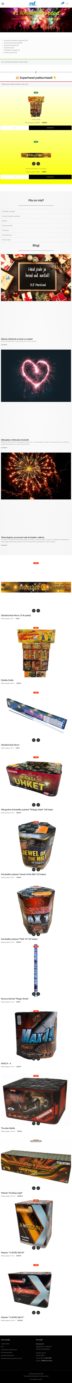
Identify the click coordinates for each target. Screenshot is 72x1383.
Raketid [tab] (4, 221)
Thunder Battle (8, 1128)
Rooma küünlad (10, 45)
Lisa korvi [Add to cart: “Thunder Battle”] (38, 1123)
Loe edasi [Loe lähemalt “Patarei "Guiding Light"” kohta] (38, 1188)
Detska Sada (36, 119)
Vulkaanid (8, 48)
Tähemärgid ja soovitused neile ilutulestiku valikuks (22, 537)
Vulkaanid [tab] (5, 230)
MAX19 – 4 (6, 1064)
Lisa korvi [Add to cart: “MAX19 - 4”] (38, 1058)
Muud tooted (9, 52)
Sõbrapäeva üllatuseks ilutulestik (15, 440)
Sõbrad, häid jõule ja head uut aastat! (16, 339)
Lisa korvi (50, 128)
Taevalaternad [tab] (7, 235)
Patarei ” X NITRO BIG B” (12, 1253)
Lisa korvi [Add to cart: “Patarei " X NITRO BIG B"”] (38, 1248)
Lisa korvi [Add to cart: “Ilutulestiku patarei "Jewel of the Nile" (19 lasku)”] (38, 869)
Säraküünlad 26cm (10, 745)
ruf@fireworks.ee (46, 1360)
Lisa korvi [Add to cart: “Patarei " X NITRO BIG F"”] (38, 1312)
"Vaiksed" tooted (10, 50)
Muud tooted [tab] (6, 240)
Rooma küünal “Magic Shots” (15, 999)
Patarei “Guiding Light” (11, 1193)
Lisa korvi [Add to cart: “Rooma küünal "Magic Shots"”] (38, 994)
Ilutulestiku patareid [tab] (8, 211)
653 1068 (48, 1358)
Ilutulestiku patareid (11, 43)
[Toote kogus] (14, 128)
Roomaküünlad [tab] (7, 225)
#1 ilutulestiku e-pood (36, 1379)
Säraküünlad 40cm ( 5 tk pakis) (36, 168)
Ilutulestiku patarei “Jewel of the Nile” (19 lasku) (23, 875)
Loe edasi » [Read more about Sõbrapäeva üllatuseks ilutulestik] (4, 447)
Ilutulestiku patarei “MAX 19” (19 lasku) (19, 939)
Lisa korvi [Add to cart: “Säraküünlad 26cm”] (38, 740)
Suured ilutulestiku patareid (14, 40)
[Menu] (3, 3)
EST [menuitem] (67, 4)
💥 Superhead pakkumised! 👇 (36, 78)
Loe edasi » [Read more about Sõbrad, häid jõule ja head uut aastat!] (4, 344)
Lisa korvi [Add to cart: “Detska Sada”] (38, 114)
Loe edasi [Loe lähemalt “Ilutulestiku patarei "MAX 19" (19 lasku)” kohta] (38, 934)
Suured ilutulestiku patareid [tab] (11, 216)
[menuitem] (67, 4)
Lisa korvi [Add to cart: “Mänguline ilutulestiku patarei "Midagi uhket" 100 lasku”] (38, 805)
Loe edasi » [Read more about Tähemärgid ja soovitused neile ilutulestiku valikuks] (4, 545)
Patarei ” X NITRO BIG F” (12, 1318)
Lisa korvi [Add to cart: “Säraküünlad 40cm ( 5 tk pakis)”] (38, 163)
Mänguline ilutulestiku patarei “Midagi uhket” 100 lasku (27, 810)
